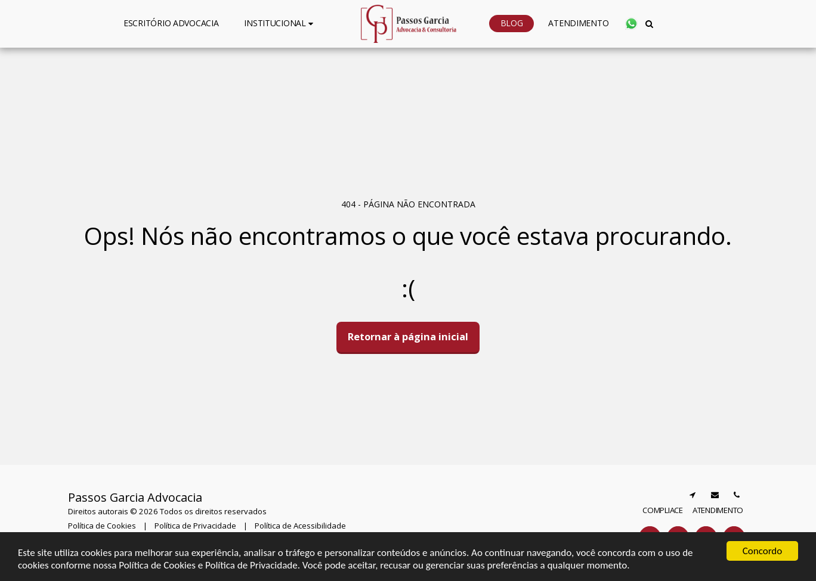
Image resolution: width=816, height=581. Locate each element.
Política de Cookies (102, 525)
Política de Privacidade (195, 525)
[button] (280, 23)
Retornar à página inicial (408, 336)
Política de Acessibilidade (300, 525)
